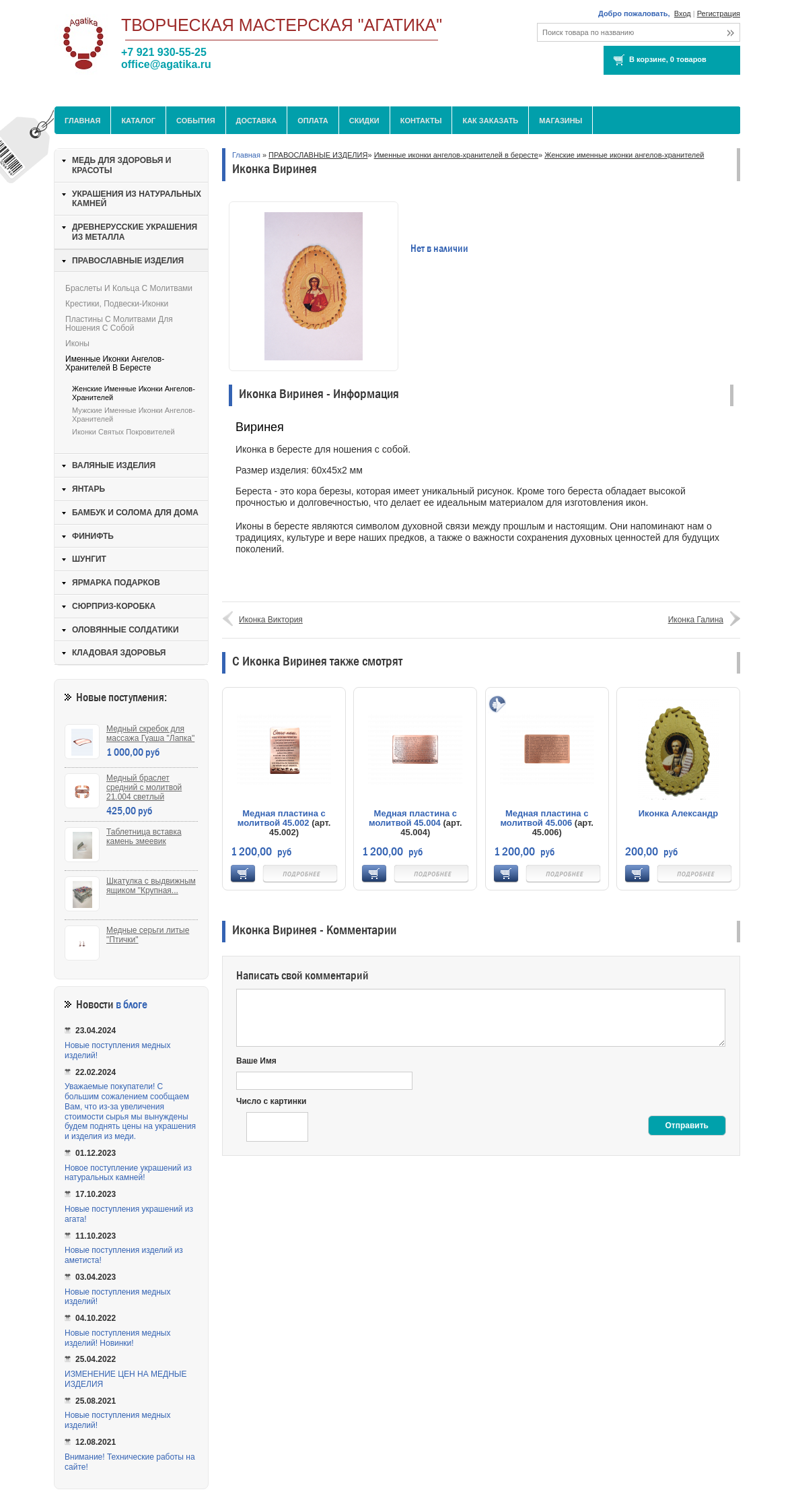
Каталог (138, 121)
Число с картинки (271, 1101)
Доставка (256, 121)
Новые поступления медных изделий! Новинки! (117, 1338)
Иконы (77, 343)
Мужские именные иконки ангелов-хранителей (133, 414)
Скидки (364, 121)
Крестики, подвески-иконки (116, 303)
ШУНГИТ (89, 559)
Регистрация (718, 13)
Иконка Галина (695, 619)
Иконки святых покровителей (123, 432)
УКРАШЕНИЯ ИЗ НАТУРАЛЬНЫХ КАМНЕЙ (136, 199)
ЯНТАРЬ (88, 489)
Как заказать (490, 121)
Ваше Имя (256, 1061)
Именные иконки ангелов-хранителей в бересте (456, 155)
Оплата (312, 121)
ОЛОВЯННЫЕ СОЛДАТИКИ (125, 630)
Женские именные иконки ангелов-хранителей (624, 155)
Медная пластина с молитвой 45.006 (544, 818)
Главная (82, 121)
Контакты (421, 121)
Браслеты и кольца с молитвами (128, 288)
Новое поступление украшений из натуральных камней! (128, 1173)
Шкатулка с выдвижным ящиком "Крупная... (151, 885)
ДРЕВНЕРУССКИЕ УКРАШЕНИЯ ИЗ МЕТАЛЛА (134, 232)
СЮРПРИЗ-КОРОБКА (113, 606)
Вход (682, 13)
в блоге (131, 1004)
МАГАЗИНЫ (560, 121)
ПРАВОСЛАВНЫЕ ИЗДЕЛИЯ (317, 155)
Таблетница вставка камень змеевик (144, 836)
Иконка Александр (679, 813)
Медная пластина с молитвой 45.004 (413, 818)
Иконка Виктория (271, 619)
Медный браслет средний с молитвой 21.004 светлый (144, 787)
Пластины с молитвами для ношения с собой (119, 324)
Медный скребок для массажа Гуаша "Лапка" (150, 733)
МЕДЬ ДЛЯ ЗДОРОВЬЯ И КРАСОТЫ (121, 165)
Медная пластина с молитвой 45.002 (282, 818)
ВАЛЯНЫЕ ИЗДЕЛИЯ (113, 465)
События (195, 121)
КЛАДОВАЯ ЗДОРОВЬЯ (119, 652)
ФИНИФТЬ (93, 536)
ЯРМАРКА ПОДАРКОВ (116, 582)
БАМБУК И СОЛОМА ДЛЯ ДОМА (135, 512)
